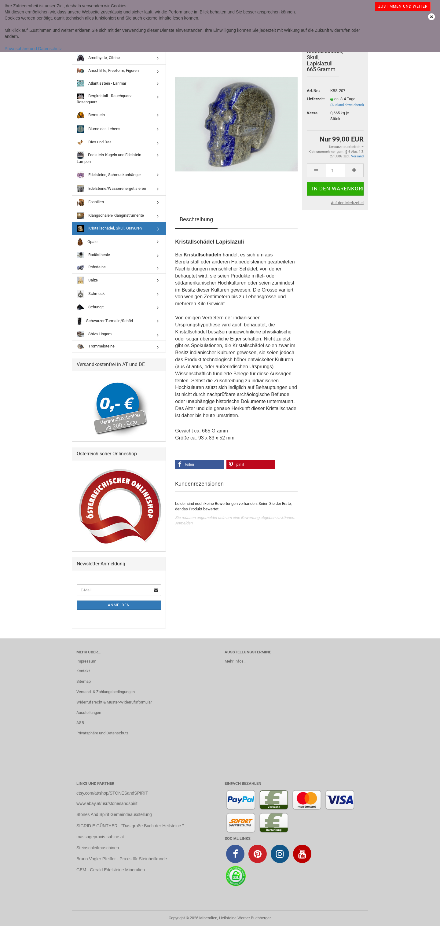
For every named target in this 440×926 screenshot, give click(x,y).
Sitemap (83, 681)
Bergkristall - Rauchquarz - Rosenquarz (105, 99)
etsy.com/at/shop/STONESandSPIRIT (112, 793)
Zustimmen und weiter (402, 6)
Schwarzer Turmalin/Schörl (105, 321)
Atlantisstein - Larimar (101, 83)
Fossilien (90, 202)
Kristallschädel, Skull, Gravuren (109, 228)
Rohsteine (91, 267)
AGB (80, 722)
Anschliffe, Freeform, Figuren (108, 71)
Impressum (86, 661)
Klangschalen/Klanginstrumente (110, 215)
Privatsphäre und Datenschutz (33, 48)
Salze (87, 280)
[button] (199, 464)
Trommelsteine (96, 346)
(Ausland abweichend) (347, 105)
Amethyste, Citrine (98, 57)
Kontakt (83, 671)
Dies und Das (94, 142)
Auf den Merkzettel (347, 202)
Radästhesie (93, 255)
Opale (87, 242)
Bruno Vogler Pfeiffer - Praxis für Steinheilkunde (121, 858)
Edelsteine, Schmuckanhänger (109, 175)
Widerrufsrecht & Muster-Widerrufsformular (114, 702)
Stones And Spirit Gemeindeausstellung (114, 814)
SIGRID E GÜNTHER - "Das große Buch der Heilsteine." (130, 825)
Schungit (90, 307)
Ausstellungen (88, 712)
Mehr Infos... (235, 661)
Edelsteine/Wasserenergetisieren (111, 188)
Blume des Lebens (98, 129)
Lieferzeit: (314, 99)
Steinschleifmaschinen (97, 847)
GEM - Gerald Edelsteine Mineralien (110, 869)
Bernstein (91, 115)
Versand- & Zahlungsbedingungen (105, 691)
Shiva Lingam (94, 334)
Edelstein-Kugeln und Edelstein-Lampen (109, 157)
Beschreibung (196, 219)
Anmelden (184, 523)
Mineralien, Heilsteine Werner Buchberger (234, 918)
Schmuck (91, 294)
